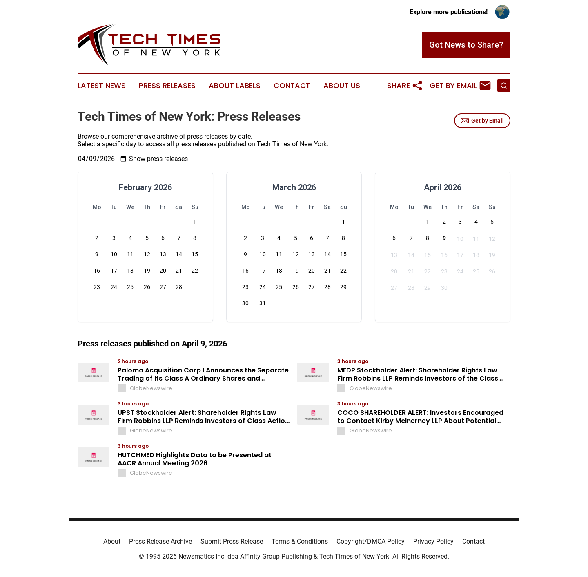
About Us (341, 85)
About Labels (235, 85)
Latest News (102, 85)
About (111, 541)
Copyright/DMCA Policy (370, 541)
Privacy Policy (433, 541)
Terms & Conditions (300, 541)
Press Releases (167, 85)
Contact (292, 85)
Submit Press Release (231, 541)
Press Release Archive (160, 541)
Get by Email (482, 121)
